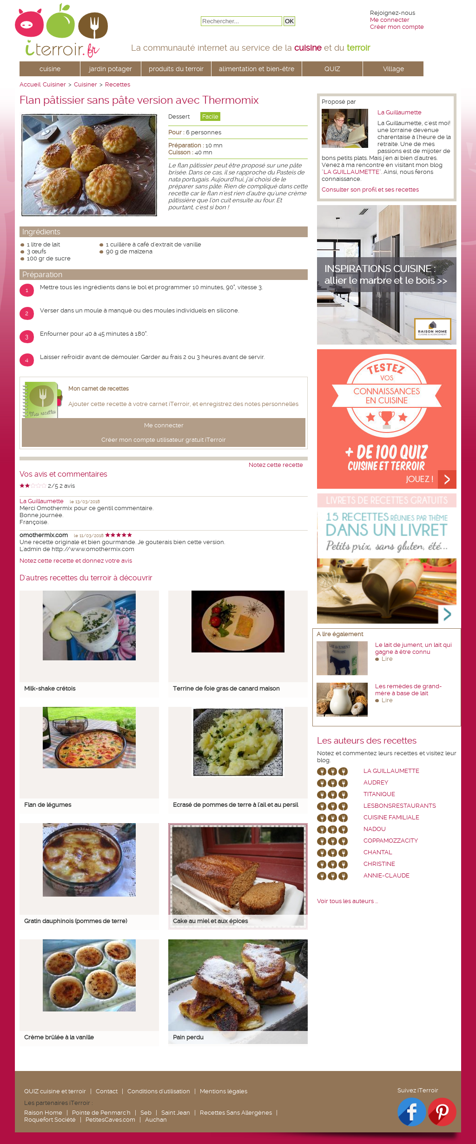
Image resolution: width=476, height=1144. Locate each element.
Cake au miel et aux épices (210, 921)
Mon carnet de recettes (98, 389)
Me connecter (390, 19)
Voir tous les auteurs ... (347, 901)
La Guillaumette (42, 501)
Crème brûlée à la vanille (59, 1037)
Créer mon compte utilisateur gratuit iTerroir (163, 439)
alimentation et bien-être (256, 69)
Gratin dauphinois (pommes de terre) (75, 921)
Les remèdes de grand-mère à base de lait (408, 690)
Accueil (30, 84)
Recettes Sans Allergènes (236, 1112)
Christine (379, 863)
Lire (387, 658)
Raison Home (43, 1112)
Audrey (376, 782)
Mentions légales (223, 1091)
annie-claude (387, 875)
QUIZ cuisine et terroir (55, 1091)
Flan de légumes (47, 804)
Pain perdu (188, 1037)
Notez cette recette (276, 464)
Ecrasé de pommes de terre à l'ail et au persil (235, 804)
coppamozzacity (391, 840)
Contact (107, 1091)
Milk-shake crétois (49, 688)
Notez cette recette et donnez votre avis (76, 560)
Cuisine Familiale (391, 817)
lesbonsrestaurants (400, 805)
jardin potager (110, 69)
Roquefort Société (50, 1119)
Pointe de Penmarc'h (101, 1112)
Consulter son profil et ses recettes (370, 189)
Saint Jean (175, 1112)
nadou (375, 828)
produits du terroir (176, 69)
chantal (378, 852)
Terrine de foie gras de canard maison (226, 688)
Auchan (156, 1119)
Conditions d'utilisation (158, 1091)
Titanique (379, 794)
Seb (146, 1112)
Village (393, 69)
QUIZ (332, 69)
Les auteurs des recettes (366, 741)
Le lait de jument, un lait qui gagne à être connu (413, 648)
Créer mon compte (397, 26)
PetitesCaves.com (110, 1119)
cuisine (50, 69)
